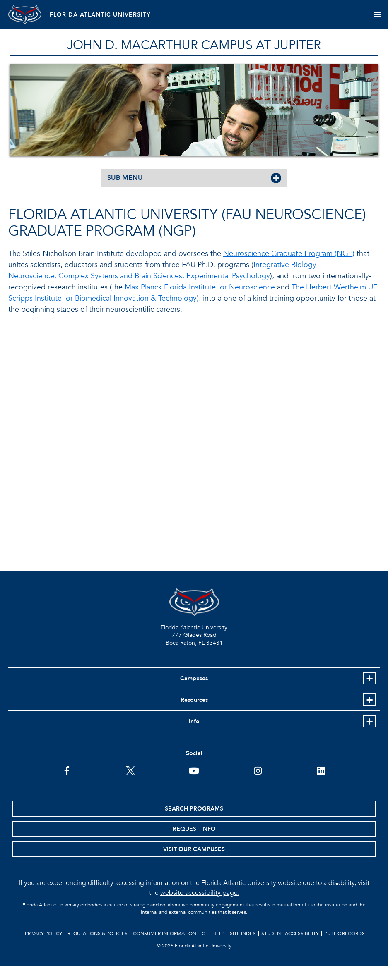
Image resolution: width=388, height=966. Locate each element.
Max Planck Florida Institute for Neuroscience (200, 287)
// (194, 441)
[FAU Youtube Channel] (194, 770)
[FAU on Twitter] (130, 770)
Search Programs (194, 809)
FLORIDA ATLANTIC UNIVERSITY (100, 15)
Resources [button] (194, 700)
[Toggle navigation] (377, 14)
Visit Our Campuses (194, 849)
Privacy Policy (43, 933)
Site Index (243, 933)
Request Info (194, 829)
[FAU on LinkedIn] (321, 770)
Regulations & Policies (97, 933)
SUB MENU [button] (125, 177)
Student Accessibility (290, 933)
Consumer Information (164, 933)
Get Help (213, 933)
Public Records (344, 933)
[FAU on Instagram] (258, 770)
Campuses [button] (194, 678)
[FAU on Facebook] (67, 770)
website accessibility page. (199, 892)
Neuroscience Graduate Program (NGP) (288, 254)
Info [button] (194, 721)
